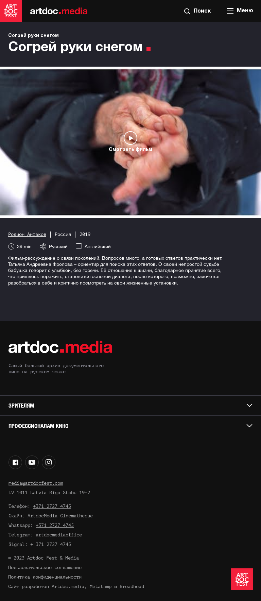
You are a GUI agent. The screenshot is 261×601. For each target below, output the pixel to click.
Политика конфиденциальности (45, 577)
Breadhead (132, 586)
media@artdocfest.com (35, 483)
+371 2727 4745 (52, 506)
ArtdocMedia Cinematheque (60, 515)
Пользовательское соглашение (45, 567)
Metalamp (100, 586)
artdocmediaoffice (59, 534)
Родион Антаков (27, 234)
